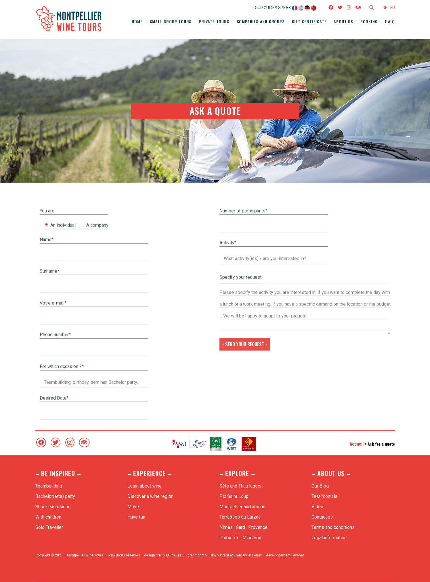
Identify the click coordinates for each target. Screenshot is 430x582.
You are (47, 347)
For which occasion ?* (62, 502)
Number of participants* (243, 347)
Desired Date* (54, 534)
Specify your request (240, 413)
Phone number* (55, 470)
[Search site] (371, 8)
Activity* (227, 379)
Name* (46, 375)
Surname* (49, 407)
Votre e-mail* (53, 439)
